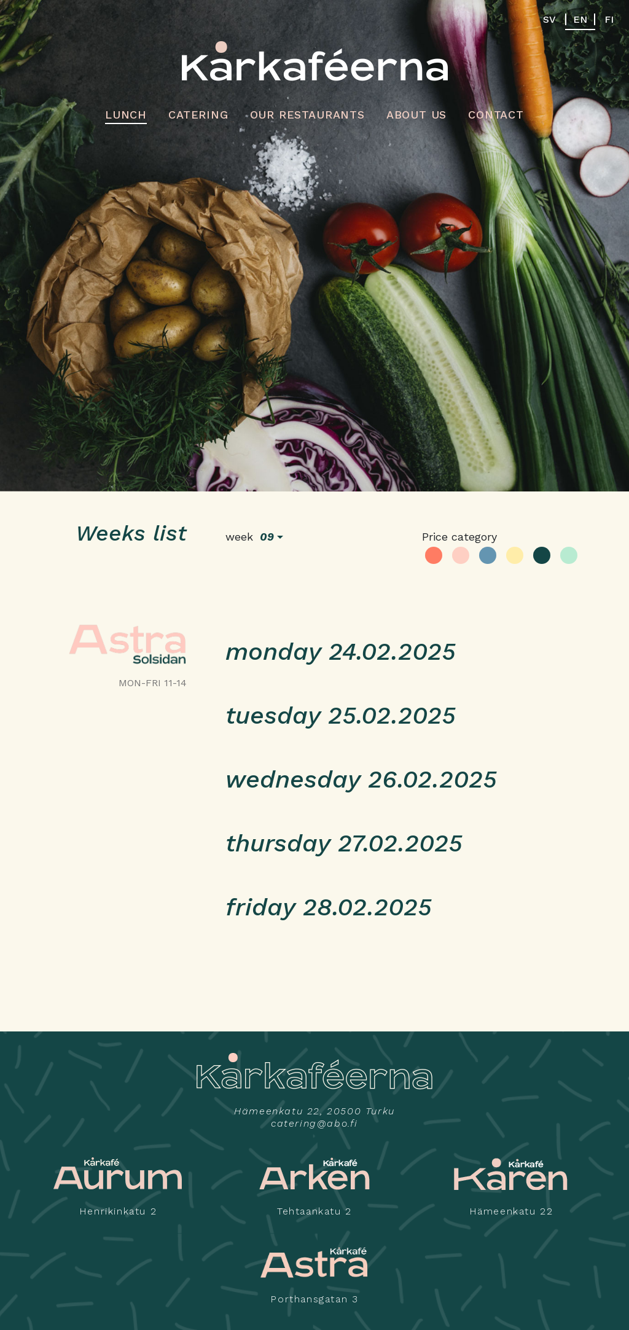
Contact (496, 114)
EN (580, 19)
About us (416, 114)
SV (549, 19)
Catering (198, 114)
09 (267, 536)
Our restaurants (307, 114)
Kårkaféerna (315, 61)
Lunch (126, 114)
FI (609, 19)
